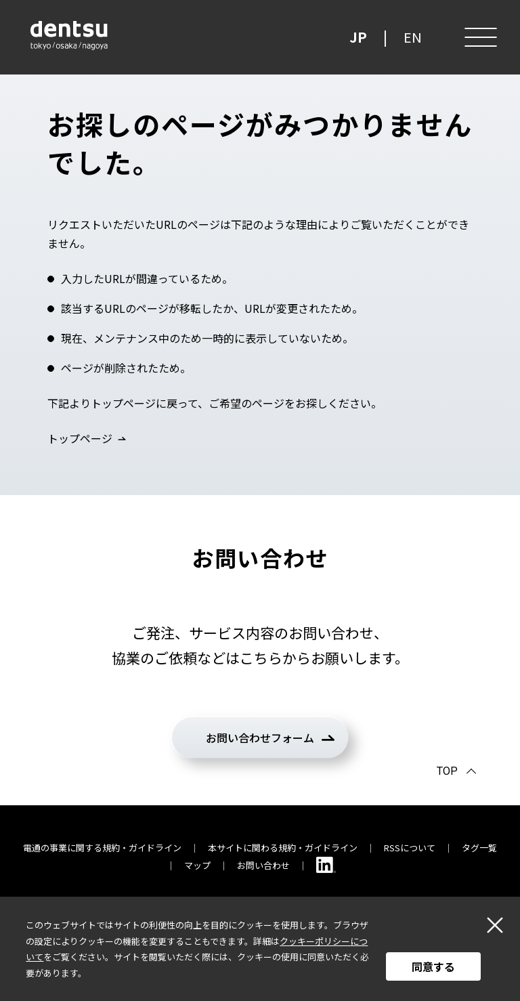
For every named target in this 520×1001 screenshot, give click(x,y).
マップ (197, 865)
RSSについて (409, 847)
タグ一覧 (479, 847)
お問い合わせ (263, 865)
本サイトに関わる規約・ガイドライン (283, 847)
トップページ (79, 438)
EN (413, 37)
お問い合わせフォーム (260, 737)
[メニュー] (479, 37)
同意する (433, 966)
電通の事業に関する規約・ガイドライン (102, 847)
